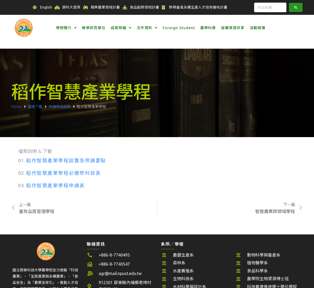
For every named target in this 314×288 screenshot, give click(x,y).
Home (16, 106)
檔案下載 (35, 106)
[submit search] (296, 7)
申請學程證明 (60, 106)
